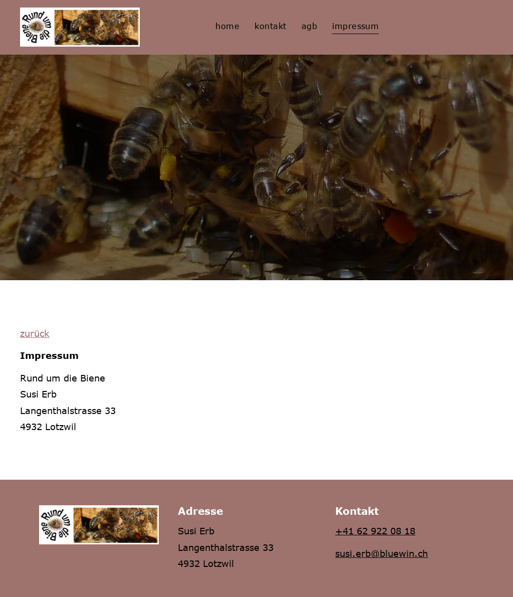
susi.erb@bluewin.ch (381, 553)
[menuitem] (227, 26)
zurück (35, 333)
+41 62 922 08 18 (375, 530)
